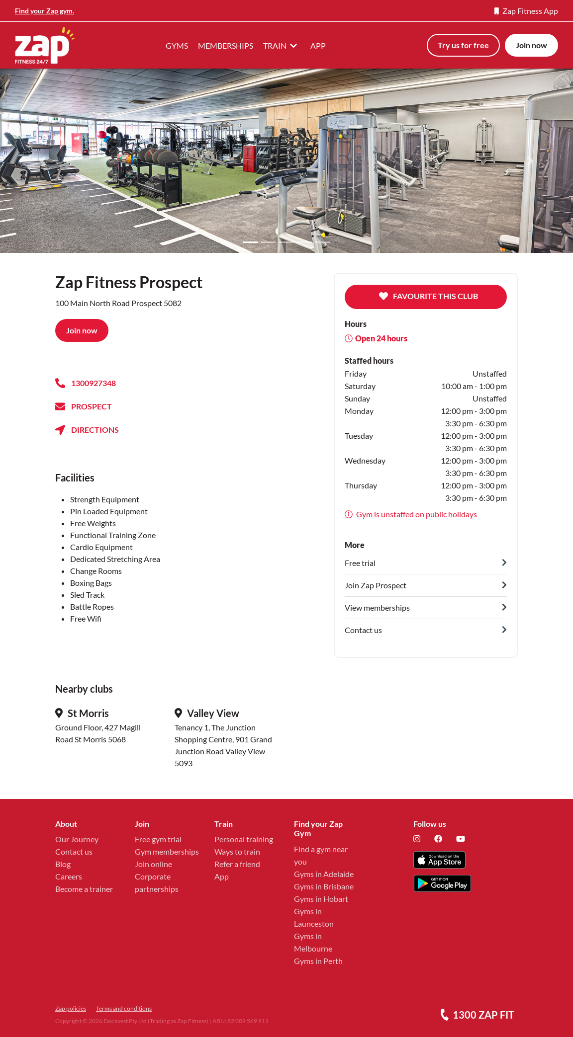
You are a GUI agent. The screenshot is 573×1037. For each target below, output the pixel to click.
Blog (63, 864)
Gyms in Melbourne (313, 942)
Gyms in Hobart (321, 898)
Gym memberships (167, 851)
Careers (68, 876)
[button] (43, 161)
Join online (153, 864)
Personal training (243, 839)
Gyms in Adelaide (324, 873)
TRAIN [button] (281, 45)
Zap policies (70, 1008)
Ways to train (237, 851)
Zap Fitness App (526, 10)
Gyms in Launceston (314, 917)
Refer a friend (237, 864)
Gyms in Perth (318, 960)
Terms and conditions (124, 1008)
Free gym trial (158, 839)
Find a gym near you (321, 855)
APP (318, 45)
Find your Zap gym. (44, 10)
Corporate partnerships (157, 882)
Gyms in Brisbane (324, 886)
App (221, 876)
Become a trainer (84, 888)
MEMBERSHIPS (225, 45)
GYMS (177, 45)
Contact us (74, 851)
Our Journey (76, 839)
